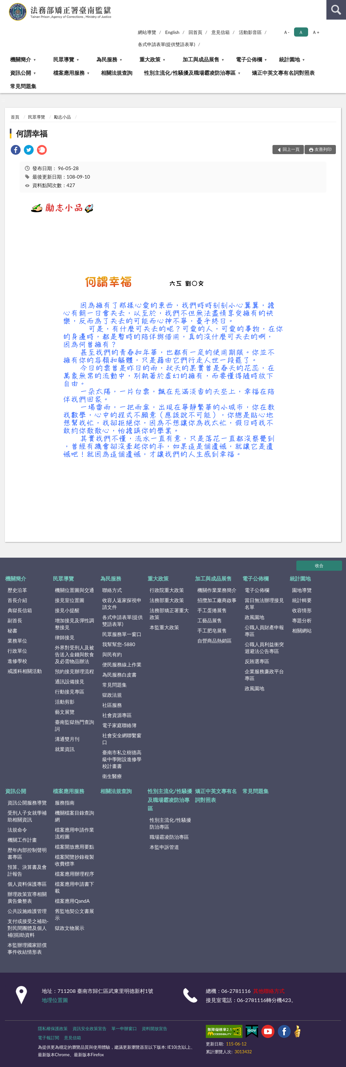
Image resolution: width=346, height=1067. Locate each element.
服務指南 (64, 802)
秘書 (12, 630)
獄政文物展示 (69, 928)
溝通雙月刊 (67, 739)
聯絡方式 (112, 590)
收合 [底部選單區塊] (319, 565)
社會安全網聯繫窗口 (121, 738)
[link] (16, 150)
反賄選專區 (257, 661)
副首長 (15, 620)
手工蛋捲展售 (212, 610)
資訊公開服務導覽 (27, 802)
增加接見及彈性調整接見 (74, 623)
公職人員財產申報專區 (264, 630)
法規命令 (17, 830)
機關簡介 (20, 59)
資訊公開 (20, 73)
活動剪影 (64, 702)
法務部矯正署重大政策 (169, 613)
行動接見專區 (69, 691)
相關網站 (302, 630)
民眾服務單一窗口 (121, 634)
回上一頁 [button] (291, 149)
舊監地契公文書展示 (74, 914)
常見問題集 (23, 86)
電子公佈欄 (249, 59)
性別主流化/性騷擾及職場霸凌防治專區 (189, 73)
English (172, 32)
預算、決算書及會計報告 (27, 870)
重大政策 (150, 59)
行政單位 (17, 651)
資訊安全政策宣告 (90, 1028)
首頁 (15, 116)
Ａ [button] (301, 32)
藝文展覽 (64, 712)
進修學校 (17, 661)
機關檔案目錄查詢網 (74, 816)
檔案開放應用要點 (74, 847)
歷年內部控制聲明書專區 (27, 853)
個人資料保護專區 (27, 884)
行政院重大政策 (167, 590)
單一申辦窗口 (124, 1028)
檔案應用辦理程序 (74, 874)
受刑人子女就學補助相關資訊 (27, 816)
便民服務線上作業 (121, 664)
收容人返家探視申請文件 (121, 603)
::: (5, 5)
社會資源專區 (117, 715)
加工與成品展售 (201, 59)
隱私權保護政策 (53, 1028)
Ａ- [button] (286, 32)
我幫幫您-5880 (118, 644)
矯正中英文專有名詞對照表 (283, 73)
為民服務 (106, 59)
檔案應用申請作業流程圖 (74, 833)
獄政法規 (112, 695)
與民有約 (112, 654)
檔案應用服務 (69, 73)
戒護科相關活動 (25, 671)
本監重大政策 (164, 627)
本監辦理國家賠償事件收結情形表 (27, 948)
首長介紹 (17, 600)
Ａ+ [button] (315, 32)
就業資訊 (64, 749)
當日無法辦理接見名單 (264, 603)
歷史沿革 (17, 590)
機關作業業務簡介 (217, 590)
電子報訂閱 (48, 1037)
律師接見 (64, 637)
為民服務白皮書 (119, 674)
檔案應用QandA (72, 901)
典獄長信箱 (20, 610)
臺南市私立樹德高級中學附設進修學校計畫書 (121, 759)
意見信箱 (220, 32)
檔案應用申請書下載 (74, 887)
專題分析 (302, 620)
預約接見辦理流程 (74, 671)
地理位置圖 (55, 1000)
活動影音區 (250, 32)
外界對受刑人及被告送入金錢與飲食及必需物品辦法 (74, 654)
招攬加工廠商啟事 (217, 600)
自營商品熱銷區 (214, 641)
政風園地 (254, 617)
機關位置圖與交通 (74, 590)
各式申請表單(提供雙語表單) (166, 44)
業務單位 (17, 641)
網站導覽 (147, 32)
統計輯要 (302, 600)
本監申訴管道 (164, 847)
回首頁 (195, 32)
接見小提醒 (67, 610)
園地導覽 (302, 590)
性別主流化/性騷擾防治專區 (170, 823)
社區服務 (112, 705)
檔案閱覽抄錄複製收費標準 (74, 860)
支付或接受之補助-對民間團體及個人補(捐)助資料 (28, 928)
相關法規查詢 (116, 73)
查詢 (336, 10)
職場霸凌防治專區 (169, 837)
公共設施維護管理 (27, 911)
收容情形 (302, 610)
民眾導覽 (63, 59)
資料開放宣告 (154, 1028)
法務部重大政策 (167, 600)
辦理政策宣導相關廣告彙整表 (27, 897)
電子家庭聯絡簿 (119, 725)
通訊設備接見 (69, 681)
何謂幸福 (31, 133)
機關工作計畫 (22, 840)
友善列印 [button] (323, 149)
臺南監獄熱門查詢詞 (74, 725)
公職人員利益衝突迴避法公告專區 (264, 647)
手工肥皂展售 (212, 630)
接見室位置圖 (69, 600)
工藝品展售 (209, 620)
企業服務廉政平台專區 (264, 674)
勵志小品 (62, 116)
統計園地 (289, 59)
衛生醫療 (112, 776)
